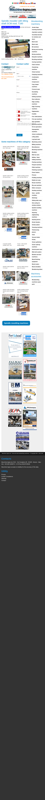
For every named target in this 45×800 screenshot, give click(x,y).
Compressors (35, 81)
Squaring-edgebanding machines (35, 215)
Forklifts (34, 114)
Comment (19, 99)
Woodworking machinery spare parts (36, 282)
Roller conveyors (36, 187)
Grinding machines (37, 124)
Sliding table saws (37, 200)
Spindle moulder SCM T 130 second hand (8, 176)
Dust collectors (36, 99)
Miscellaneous (36, 147)
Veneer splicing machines (36, 245)
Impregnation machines (35, 130)
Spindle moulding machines (10, 27)
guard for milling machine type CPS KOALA (22, 267)
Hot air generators (37, 126)
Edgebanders (35, 111)
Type (17, 73)
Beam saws (35, 44)
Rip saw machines (37, 185)
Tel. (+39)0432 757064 (7, 74)
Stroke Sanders (36, 222)
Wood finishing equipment (36, 260)
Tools (33, 234)
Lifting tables (35, 136)
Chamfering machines (35, 68)
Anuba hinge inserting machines (37, 28)
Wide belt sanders (37, 252)
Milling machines (36, 144)
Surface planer (36, 224)
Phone (17, 92)
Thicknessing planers (35, 231)
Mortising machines (37, 149)
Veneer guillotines (37, 242)
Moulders (34, 152)
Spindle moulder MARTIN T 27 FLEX (8, 267)
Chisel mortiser (36, 72)
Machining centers (37, 142)
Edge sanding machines (35, 103)
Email (18, 79)
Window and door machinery (36, 255)
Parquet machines (37, 164)
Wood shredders (36, 266)
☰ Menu (22, 1)
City (17, 86)
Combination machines (35, 78)
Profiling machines (37, 177)
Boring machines (36, 54)
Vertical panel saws (37, 249)
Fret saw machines (37, 119)
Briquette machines (37, 56)
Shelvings (34, 197)
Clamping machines (37, 74)
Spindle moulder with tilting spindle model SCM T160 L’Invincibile (23, 148)
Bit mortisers (35, 47)
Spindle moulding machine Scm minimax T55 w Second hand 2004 (23, 215)
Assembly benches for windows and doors (37, 37)
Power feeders (36, 172)
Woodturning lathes (37, 269)
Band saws (35, 41)
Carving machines (37, 62)
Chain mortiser (36, 64)
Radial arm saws (36, 180)
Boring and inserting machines (37, 50)
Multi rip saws (35, 154)
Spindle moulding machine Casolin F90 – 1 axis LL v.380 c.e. (8, 215)
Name (18, 67)
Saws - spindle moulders (36, 194)
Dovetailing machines (35, 93)
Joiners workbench (37, 134)
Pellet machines (36, 167)
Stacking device (36, 219)
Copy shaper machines (35, 85)
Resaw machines (36, 182)
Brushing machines (37, 59)
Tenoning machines (37, 227)
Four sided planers (37, 116)
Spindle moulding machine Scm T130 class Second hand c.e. (23, 291)
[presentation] (27, 128)
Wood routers (35, 264)
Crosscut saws (36, 89)
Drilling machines (36, 96)
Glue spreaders (36, 121)
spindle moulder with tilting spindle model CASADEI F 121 (8, 291)
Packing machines (37, 162)
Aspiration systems (37, 32)
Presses (34, 175)
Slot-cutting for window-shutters (36, 204)
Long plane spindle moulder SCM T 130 (7, 244)
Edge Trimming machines (36, 107)
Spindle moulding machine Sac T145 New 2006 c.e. (23, 176)
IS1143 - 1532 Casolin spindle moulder (22, 244)
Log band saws (36, 139)
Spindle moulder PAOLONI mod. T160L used (8, 147)
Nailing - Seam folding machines (36, 158)
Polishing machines (37, 169)
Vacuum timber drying (36, 238)
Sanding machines (37, 190)
